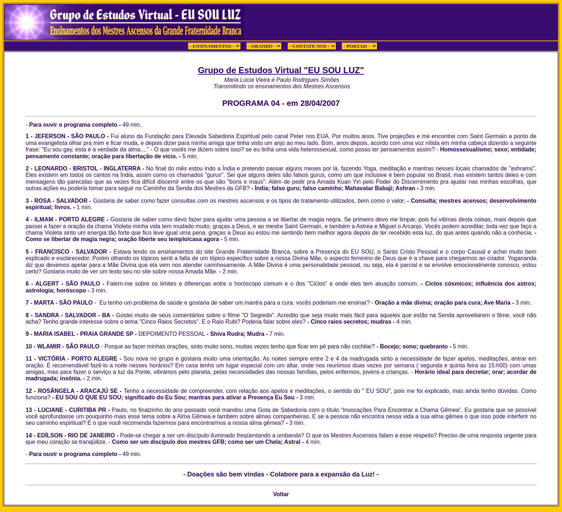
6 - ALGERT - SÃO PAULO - (221, 284)
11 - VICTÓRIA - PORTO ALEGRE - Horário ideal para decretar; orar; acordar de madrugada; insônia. (280, 368)
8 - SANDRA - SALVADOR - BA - (70, 315)
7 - (29, 303)
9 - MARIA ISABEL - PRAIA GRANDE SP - (81, 334)
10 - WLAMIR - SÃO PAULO (63, 346)
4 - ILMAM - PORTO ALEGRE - (67, 219)
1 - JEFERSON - (48, 136)
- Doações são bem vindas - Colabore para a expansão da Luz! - (280, 474)
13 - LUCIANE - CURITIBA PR (65, 410)
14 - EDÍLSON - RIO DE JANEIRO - (72, 435)
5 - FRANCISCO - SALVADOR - (280, 261)
